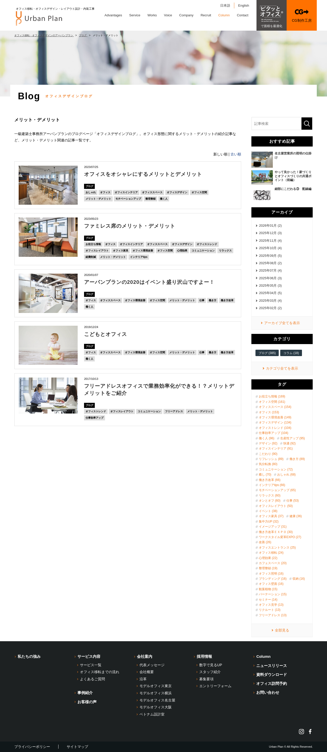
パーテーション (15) (273, 594)
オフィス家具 (120, 250)
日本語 (225, 5)
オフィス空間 (199, 192)
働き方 (212, 300)
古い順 (235, 154)
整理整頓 (150, 198)
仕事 (201, 300)
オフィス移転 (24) (271, 552)
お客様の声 (87, 702)
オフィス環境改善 (143, 250)
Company (186, 15)
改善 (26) (265, 542)
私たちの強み (29, 656)
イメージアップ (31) (273, 526)
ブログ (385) (267, 353)
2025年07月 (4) (270, 270)
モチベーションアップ (128, 198)
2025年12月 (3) (270, 233)
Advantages (113, 15)
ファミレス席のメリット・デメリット (129, 226)
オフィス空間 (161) (272, 402)
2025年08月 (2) (270, 263)
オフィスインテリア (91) (276, 448)
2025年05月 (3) (270, 285)
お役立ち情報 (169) (272, 396)
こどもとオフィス (105, 334)
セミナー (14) (268, 599)
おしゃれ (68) (286, 474)
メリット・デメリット (98, 198)
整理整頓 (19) (268, 568)
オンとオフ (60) (270, 500)
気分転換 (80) (268, 464)
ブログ (89, 186)
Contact (242, 15)
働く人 (164, 198)
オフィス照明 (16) (271, 573)
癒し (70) (265, 474)
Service (134, 15)
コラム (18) (291, 353)
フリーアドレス (174, 411)
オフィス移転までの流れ (99, 672)
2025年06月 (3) (270, 278)
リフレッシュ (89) (271, 459)
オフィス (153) (269, 412)
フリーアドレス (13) (273, 615)
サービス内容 (88, 656)
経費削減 (91, 257)
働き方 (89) (297, 459)
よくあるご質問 (92, 679)
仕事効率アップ (94, 417)
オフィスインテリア (126, 192)
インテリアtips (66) (272, 485)
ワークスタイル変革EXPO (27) (280, 537)
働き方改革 (227, 300)
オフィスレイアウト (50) (276, 506)
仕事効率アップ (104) (273, 433)
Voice (168, 15)
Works (152, 15)
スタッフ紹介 (210, 672)
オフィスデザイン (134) (275, 422)
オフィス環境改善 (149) (275, 417)
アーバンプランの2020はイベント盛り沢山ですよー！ (149, 282)
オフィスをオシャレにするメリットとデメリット (143, 174)
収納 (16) (299, 578)
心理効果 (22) (268, 558)
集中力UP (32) (268, 521)
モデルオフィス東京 (155, 686)
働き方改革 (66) (270, 480)
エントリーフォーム (215, 686)
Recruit (206, 15)
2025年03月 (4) (270, 300)
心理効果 (182, 250)
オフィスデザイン (177, 192)
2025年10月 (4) (270, 248)
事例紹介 (85, 692)
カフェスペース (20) (273, 563)
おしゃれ (91, 192)
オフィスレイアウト (97, 250)
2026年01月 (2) (270, 225)
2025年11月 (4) (270, 240)
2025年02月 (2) (270, 308)
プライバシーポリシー (32, 747)
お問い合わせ (267, 692)
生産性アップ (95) (292, 438)
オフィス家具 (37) (271, 516)
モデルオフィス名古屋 (157, 700)
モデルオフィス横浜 (155, 693)
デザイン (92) (268, 443)
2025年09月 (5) (270, 256)
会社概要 (146, 672)
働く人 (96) (266, 438)
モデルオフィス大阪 (155, 707)
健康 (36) (295, 516)
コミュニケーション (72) (276, 469)
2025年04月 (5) (270, 293)
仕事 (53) (292, 500)
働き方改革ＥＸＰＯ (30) (276, 532)
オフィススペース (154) (275, 407)
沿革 (143, 679)
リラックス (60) (270, 495)
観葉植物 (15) (268, 589)
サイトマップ (77, 747)
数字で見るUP (210, 665)
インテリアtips (138, 257)
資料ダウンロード (271, 674)
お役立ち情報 (93, 244)
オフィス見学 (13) (271, 605)
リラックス (225, 250)
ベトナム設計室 (152, 714)
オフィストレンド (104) (275, 428)
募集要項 (206, 679)
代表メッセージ (152, 665)
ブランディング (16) (273, 578)
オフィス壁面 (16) (271, 584)
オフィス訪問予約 (271, 683)
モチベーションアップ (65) (277, 490)
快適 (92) (289, 443)
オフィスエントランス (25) (277, 547)
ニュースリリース (271, 665)
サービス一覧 (90, 665)
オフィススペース (152, 192)
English (243, 5)
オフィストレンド (207, 244)
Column (224, 15)
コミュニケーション (203, 250)
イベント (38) (268, 511)
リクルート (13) (270, 610)
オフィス (105, 192)
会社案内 (144, 656)
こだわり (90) (268, 454)
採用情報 (204, 656)
